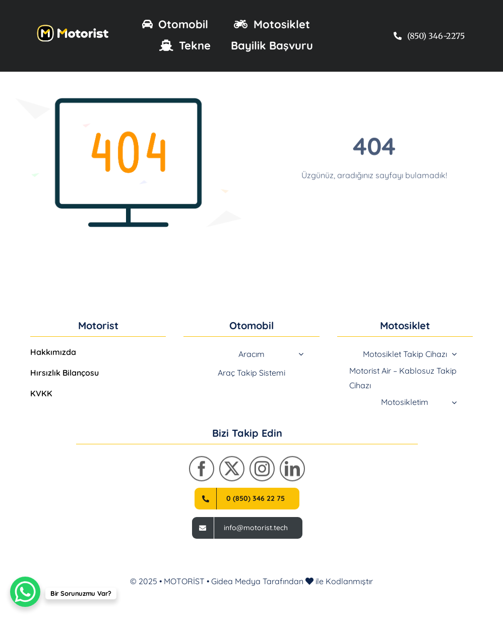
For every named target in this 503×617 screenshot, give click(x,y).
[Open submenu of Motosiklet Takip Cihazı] (454, 354)
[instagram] (262, 471)
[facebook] (201, 471)
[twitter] (231, 471)
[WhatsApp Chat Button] (25, 592)
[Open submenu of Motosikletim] (454, 402)
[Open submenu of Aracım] (301, 354)
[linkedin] (292, 471)
